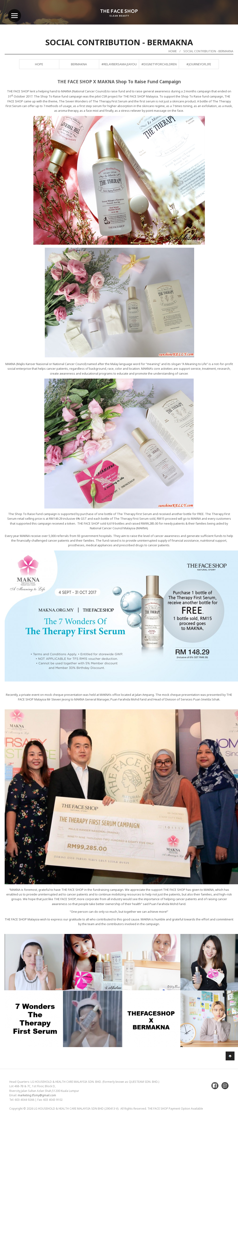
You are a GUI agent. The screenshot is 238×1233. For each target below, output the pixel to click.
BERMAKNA (79, 64)
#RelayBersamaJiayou (119, 64)
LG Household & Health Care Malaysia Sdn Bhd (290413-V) (76, 1109)
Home (172, 51)
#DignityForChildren (159, 64)
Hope (39, 64)
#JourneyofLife (198, 64)
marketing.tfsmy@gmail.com (37, 1095)
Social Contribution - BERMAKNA (208, 51)
